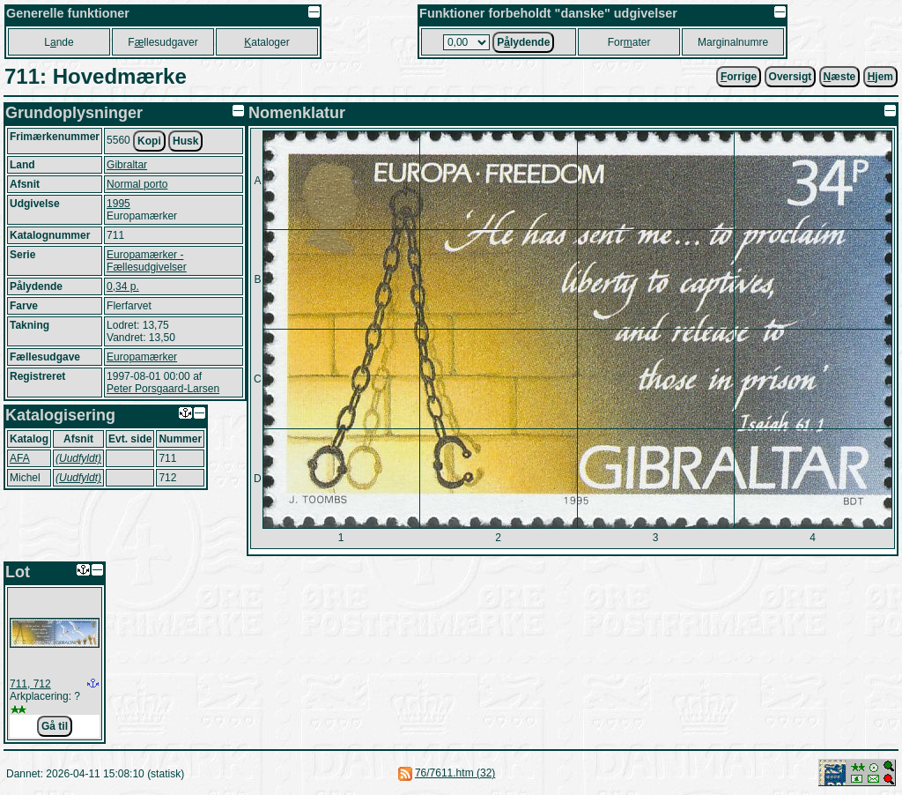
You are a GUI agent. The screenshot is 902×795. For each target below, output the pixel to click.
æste (840, 77)
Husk (185, 141)
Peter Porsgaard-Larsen (163, 389)
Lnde (58, 42)
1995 (118, 203)
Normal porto (137, 184)
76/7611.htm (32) (455, 773)
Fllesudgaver (162, 42)
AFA (20, 458)
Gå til (54, 726)
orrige (739, 77)
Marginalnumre (733, 42)
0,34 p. (123, 286)
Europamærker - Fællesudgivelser (147, 261)
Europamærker (142, 357)
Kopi (149, 141)
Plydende (523, 42)
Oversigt (790, 77)
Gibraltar (127, 165)
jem (880, 77)
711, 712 (30, 684)
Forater (629, 42)
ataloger (266, 42)
